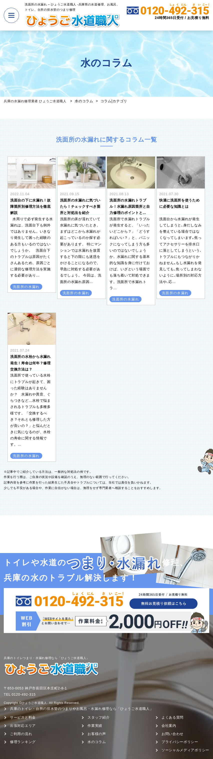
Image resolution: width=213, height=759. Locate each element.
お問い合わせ (173, 734)
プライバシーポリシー (180, 742)
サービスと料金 (23, 717)
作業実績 (95, 726)
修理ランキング (23, 742)
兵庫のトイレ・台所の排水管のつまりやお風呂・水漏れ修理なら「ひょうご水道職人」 (81, 709)
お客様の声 (97, 734)
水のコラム (97, 742)
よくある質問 (173, 717)
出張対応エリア (23, 726)
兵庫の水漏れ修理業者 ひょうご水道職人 (37, 101)
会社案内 (169, 726)
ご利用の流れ (21, 734)
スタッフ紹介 (99, 717)
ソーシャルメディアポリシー (185, 750)
